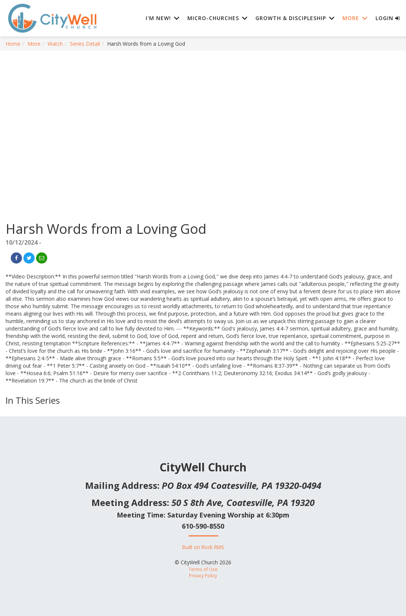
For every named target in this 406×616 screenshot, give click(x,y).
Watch (55, 43)
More (34, 43)
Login (388, 18)
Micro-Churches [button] (213, 18)
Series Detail (85, 43)
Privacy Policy (203, 575)
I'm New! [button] (158, 18)
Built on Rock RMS (203, 547)
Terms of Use (203, 569)
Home (13, 43)
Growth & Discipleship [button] (290, 18)
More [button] (350, 18)
